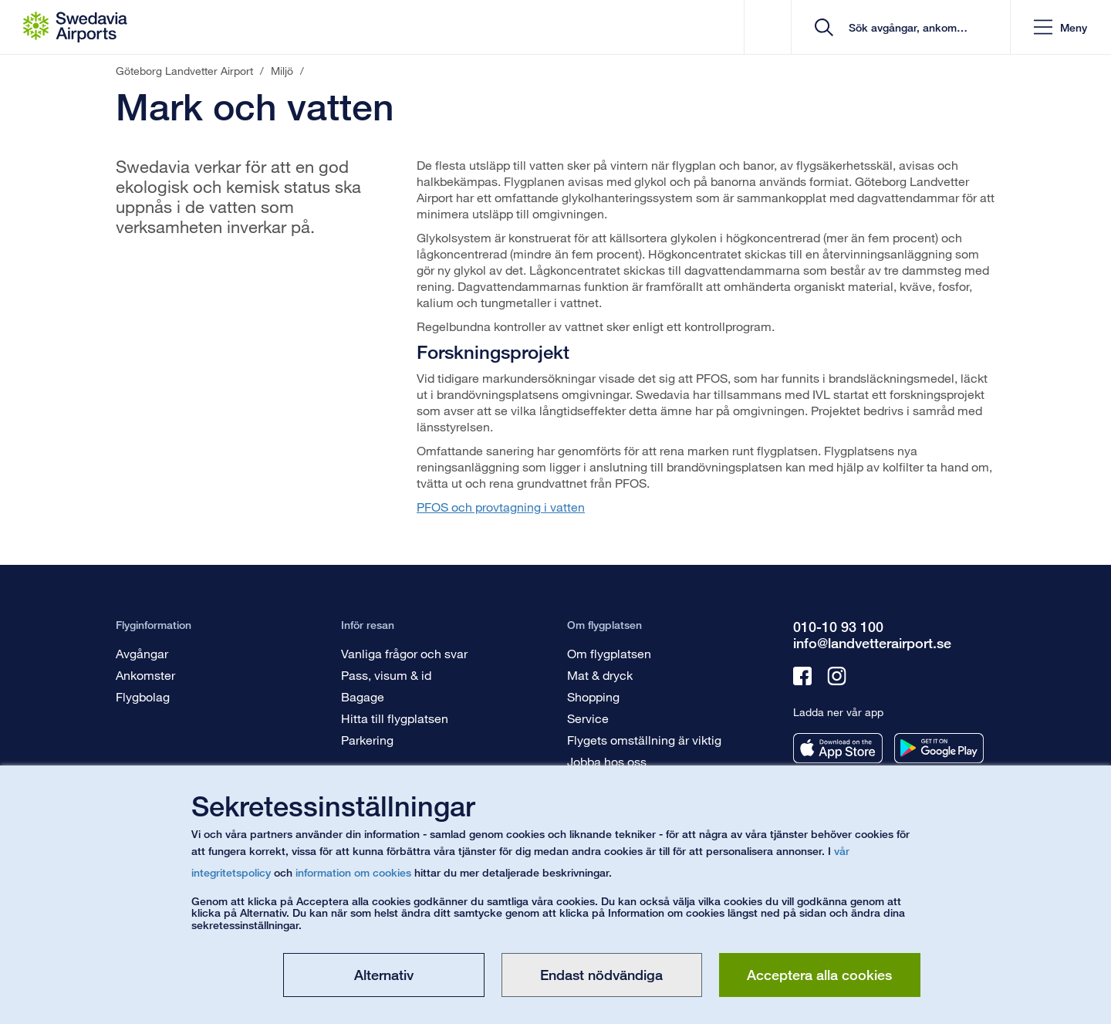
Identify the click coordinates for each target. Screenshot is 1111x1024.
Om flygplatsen (609, 653)
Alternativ (384, 974)
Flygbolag (143, 696)
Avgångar (142, 653)
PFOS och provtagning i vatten (501, 506)
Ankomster (145, 674)
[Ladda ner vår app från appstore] (838, 748)
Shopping (593, 696)
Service (588, 718)
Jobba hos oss (607, 761)
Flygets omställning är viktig (644, 739)
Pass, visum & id (386, 674)
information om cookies (353, 872)
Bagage (362, 696)
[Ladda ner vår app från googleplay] (939, 748)
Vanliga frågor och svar (404, 653)
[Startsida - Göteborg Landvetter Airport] (75, 27)
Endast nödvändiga (601, 974)
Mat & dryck (600, 674)
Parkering (367, 739)
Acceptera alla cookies (819, 974)
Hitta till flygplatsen (394, 718)
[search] (906, 27)
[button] (1060, 27)
